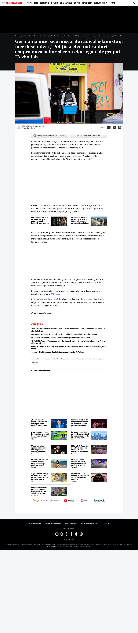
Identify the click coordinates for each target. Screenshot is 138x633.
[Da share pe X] (114, 127)
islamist (80, 359)
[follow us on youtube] (69, 500)
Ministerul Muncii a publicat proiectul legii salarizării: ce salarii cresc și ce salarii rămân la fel (39, 490)
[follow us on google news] (38, 500)
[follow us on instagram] (84, 500)
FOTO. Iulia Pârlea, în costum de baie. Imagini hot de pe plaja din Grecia (39, 462)
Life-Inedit (87, 3)
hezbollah (55, 359)
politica (101, 359)
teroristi (35, 362)
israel (87, 359)
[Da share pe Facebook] (109, 127)
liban (94, 359)
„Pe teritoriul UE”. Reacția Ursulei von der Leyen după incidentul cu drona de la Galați (39, 422)
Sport (112, 3)
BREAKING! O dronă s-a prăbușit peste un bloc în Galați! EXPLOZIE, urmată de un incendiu (80, 449)
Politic (54, 3)
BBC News (55, 294)
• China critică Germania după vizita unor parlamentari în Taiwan (57, 352)
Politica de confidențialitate (90, 523)
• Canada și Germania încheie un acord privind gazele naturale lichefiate (60, 338)
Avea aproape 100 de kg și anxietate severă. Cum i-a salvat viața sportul (40, 435)
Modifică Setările (69, 528)
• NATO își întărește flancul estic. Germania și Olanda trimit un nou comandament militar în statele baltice (68, 330)
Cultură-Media (100, 3)
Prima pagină (19, 36)
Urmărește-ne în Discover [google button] (88, 135)
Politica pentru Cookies (52, 523)
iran (73, 359)
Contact (107, 523)
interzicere (64, 359)
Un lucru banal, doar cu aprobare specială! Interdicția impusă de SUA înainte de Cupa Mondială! (80, 435)
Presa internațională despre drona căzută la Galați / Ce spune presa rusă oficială (79, 422)
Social (77, 3)
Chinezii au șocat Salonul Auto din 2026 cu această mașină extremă (80, 476)
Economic (44, 3)
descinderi (35, 359)
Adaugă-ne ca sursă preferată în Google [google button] (50, 135)
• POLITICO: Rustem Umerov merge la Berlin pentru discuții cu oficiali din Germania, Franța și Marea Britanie (68, 342)
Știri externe (66, 3)
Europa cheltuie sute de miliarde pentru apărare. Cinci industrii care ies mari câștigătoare (40, 220)
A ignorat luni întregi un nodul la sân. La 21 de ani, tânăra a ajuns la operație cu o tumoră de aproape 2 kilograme (40, 476)
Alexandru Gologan (28, 128)
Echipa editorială (34, 523)
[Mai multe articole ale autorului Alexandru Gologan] (19, 127)
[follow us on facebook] (99, 500)
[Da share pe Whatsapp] (119, 127)
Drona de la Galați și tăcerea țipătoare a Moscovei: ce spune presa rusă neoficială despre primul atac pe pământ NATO (80, 220)
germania (46, 359)
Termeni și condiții (70, 523)
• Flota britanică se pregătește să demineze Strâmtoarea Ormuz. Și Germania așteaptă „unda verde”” (69, 347)
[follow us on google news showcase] (53, 500)
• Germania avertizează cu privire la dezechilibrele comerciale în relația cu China (64, 334)
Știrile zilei (32, 3)
